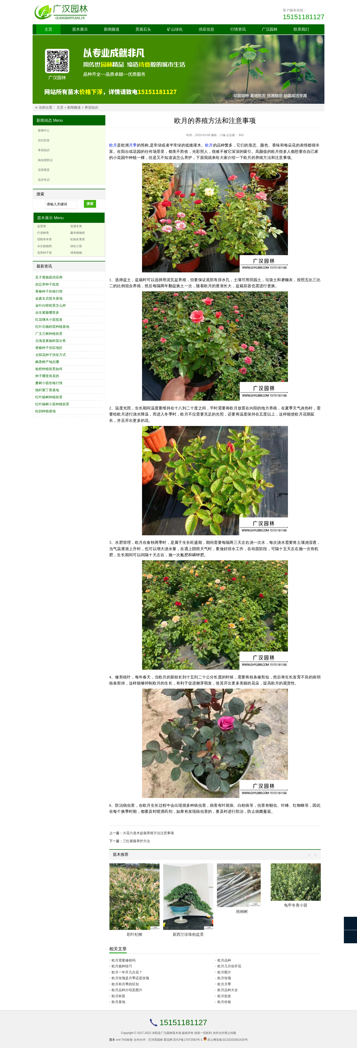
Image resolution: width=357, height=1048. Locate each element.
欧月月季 (224, 984)
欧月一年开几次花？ (127, 972)
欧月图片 (224, 972)
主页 (48, 29)
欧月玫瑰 (224, 978)
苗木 (112, 1039)
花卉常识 (44, 180)
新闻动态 (44, 120)
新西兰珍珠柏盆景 (188, 934)
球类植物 (76, 252)
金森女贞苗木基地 (48, 298)
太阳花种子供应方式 (50, 355)
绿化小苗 (76, 246)
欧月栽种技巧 (122, 966)
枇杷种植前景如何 (48, 369)
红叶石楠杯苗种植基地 (52, 327)
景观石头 (143, 29)
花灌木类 (76, 226)
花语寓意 (44, 170)
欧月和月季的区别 (125, 984)
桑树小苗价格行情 (48, 383)
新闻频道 (111, 29)
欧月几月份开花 (229, 966)
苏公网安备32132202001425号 (227, 1039)
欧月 (113, 145)
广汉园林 (269, 29)
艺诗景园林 (155, 1039)
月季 (133, 145)
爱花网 (168, 1039)
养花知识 (91, 107)
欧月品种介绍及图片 (127, 990)
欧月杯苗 (118, 996)
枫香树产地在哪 (47, 362)
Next (314, 855)
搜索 (90, 204)
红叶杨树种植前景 (48, 397)
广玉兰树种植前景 (48, 334)
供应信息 (206, 29)
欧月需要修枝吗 (123, 960)
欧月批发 (224, 996)
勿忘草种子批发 (47, 284)
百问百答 (44, 140)
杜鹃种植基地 (45, 411)
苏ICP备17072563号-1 (187, 1039)
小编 (222, 135)
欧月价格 (224, 1002)
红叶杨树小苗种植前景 (52, 404)
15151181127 (303, 17)
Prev (310, 855)
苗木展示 (80, 29)
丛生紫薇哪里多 (47, 312)
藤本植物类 (77, 232)
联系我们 (301, 29)
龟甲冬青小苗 (295, 905)
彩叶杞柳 (134, 934)
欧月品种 (224, 960)
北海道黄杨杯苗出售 (50, 341)
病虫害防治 (45, 160)
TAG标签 (127, 1039)
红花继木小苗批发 (48, 319)
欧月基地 (118, 1002)
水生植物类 (44, 246)
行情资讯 (238, 29)
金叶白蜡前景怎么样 (50, 305)
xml (118, 1039)
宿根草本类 (44, 239)
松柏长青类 (77, 239)
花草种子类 (44, 252)
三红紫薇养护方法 (136, 841)
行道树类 (43, 232)
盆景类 (41, 226)
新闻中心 (44, 130)
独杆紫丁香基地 (47, 390)
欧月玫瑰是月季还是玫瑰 (130, 978)
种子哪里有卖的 (47, 376)
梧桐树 (242, 911)
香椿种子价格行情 (48, 291)
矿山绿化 (175, 29)
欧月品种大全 (227, 990)
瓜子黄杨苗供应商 (48, 277)
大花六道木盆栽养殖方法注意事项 (148, 833)
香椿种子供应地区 (48, 348)
